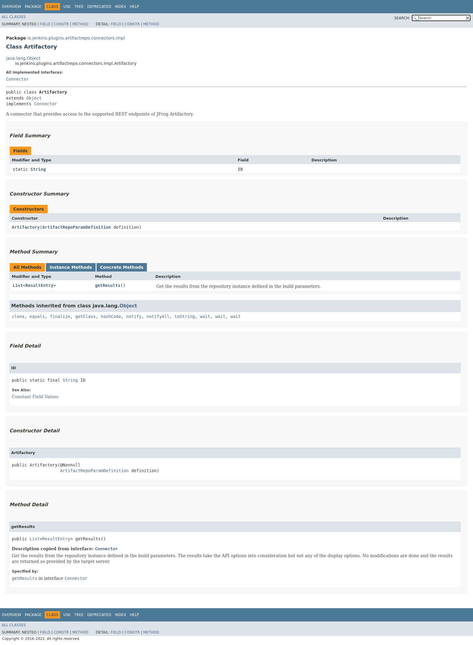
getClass (85, 316)
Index (120, 7)
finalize (60, 316)
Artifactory (26, 227)
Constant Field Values (35, 396)
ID (240, 169)
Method (80, 24)
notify (133, 316)
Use (67, 7)
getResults (107, 285)
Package (33, 7)
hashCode (111, 316)
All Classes (14, 17)
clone (18, 316)
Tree (79, 7)
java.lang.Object (23, 58)
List (18, 285)
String (38, 169)
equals (37, 316)
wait (205, 316)
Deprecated (99, 7)
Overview (11, 7)
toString (185, 316)
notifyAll (158, 316)
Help (134, 7)
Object (34, 98)
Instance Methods (70, 267)
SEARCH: (402, 18)
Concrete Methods (122, 267)
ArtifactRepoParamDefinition (76, 227)
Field (45, 24)
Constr (61, 24)
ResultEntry (39, 285)
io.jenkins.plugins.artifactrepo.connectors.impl (76, 38)
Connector (17, 79)
